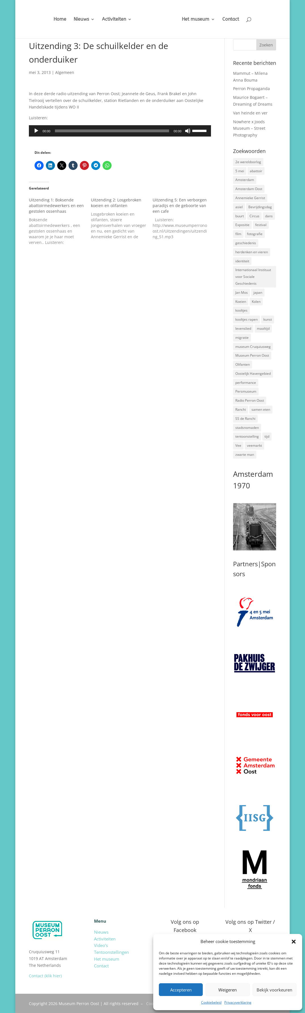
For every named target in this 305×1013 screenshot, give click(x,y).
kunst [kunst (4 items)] (267, 319)
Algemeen (64, 72)
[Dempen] (188, 131)
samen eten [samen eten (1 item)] (260, 409)
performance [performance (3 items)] (245, 382)
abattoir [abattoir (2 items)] (256, 171)
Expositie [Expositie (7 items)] (242, 224)
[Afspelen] (36, 131)
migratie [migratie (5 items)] (242, 337)
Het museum (200, 19)
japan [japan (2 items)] (257, 292)
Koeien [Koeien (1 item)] (240, 301)
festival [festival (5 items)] (260, 224)
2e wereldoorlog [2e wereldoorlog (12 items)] (248, 161)
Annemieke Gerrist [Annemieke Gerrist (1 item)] (250, 197)
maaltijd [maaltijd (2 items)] (263, 328)
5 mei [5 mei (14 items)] (239, 171)
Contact (235, 19)
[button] (294, 941)
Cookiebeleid (211, 1002)
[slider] (112, 130)
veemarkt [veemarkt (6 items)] (254, 445)
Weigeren (227, 990)
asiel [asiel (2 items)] (239, 207)
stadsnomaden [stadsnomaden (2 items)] (247, 427)
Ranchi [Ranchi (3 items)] (240, 409)
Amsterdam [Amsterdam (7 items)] (244, 179)
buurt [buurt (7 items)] (239, 216)
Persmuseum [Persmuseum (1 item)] (245, 391)
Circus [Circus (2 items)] (254, 216)
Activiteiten (110, 19)
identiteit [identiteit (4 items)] (242, 261)
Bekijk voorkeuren (274, 990)
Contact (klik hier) (45, 975)
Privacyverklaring (237, 1002)
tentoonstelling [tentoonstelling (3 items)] (247, 436)
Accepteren (181, 990)
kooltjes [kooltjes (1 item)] (241, 310)
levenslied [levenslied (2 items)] (243, 328)
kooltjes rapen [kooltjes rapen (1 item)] (246, 319)
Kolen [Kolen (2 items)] (256, 301)
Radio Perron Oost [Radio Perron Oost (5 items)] (249, 400)
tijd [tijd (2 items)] (267, 436)
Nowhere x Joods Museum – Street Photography (249, 128)
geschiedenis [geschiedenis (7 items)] (245, 243)
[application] (120, 131)
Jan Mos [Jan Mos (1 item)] (241, 292)
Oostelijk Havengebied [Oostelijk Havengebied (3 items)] (253, 373)
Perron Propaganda (251, 88)
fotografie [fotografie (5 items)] (255, 233)
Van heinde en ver (250, 113)
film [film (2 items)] (238, 233)
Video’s (101, 945)
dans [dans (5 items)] (269, 216)
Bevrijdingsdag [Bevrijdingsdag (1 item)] (260, 207)
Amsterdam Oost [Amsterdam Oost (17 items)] (248, 188)
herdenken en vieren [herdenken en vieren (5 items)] (251, 252)
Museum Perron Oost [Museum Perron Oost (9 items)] (252, 355)
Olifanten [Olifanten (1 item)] (242, 364)
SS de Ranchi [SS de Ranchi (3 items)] (245, 418)
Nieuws (77, 19)
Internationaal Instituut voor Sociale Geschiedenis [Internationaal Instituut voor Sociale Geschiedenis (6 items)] (253, 276)
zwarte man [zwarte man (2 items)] (244, 454)
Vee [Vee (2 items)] (238, 445)
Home (55, 19)
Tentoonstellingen (111, 952)
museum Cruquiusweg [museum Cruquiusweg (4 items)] (253, 346)
